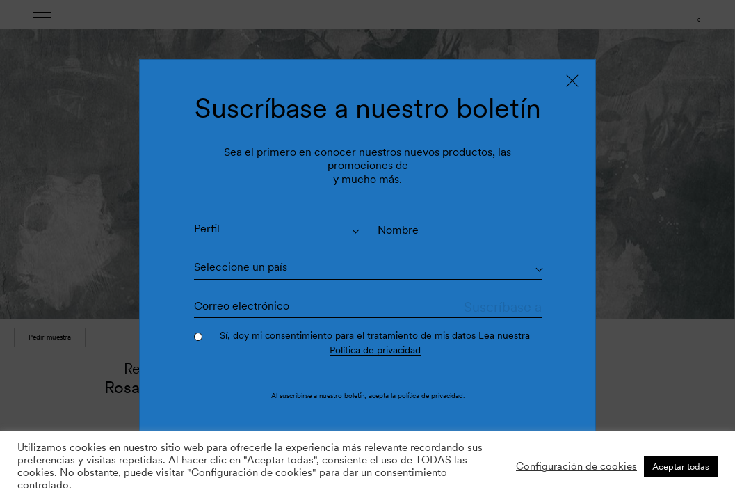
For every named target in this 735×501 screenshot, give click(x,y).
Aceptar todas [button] (680, 466)
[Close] (572, 80)
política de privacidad (430, 395)
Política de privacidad (375, 350)
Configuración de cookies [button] (576, 466)
